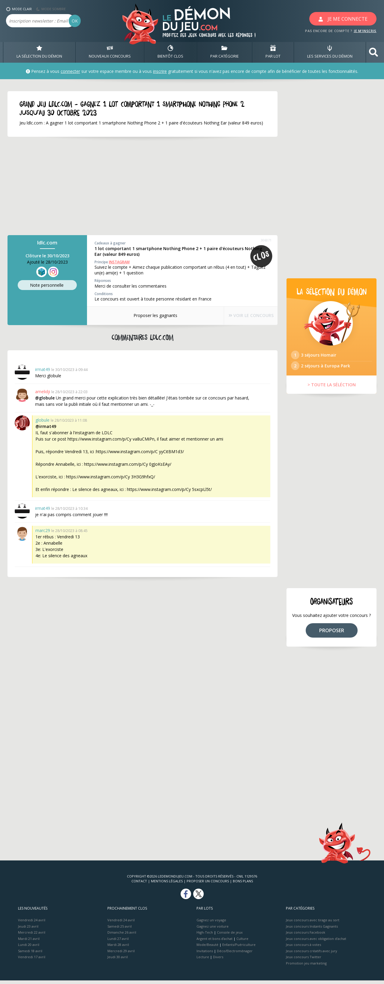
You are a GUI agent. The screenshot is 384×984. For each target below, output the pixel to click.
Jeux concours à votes (303, 948)
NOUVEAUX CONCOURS (110, 52)
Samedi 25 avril (119, 929)
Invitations (204, 954)
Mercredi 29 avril (121, 954)
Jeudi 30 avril (117, 960)
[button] (373, 52)
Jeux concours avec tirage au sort (312, 923)
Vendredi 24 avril (31, 923)
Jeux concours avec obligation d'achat (316, 942)
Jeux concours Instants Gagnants (312, 929)
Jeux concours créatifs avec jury (311, 954)
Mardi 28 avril (118, 948)
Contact (139, 884)
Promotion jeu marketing (306, 966)
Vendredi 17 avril (31, 960)
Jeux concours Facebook (305, 936)
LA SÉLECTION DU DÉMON (39, 52)
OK (75, 21)
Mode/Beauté (207, 948)
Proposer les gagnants (150, 315)
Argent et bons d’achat (214, 942)
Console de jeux (230, 936)
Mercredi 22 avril (31, 936)
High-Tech (204, 936)
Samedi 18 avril (30, 954)
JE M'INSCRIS (365, 30)
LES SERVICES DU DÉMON (329, 52)
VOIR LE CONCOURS (246, 316)
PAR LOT (273, 52)
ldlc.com (47, 242)
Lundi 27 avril (118, 942)
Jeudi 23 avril (28, 929)
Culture (242, 942)
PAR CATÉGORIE (224, 52)
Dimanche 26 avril (121, 936)
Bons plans (243, 884)
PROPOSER (331, 633)
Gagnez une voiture (212, 929)
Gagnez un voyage (211, 923)
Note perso (47, 285)
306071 (266, 240)
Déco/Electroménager (235, 954)
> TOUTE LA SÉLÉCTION (332, 388)
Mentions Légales (167, 884)
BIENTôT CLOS (170, 52)
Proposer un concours (208, 884)
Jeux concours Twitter (303, 960)
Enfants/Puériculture (239, 948)
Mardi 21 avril (29, 942)
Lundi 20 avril (28, 948)
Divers (218, 960)
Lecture (202, 960)
